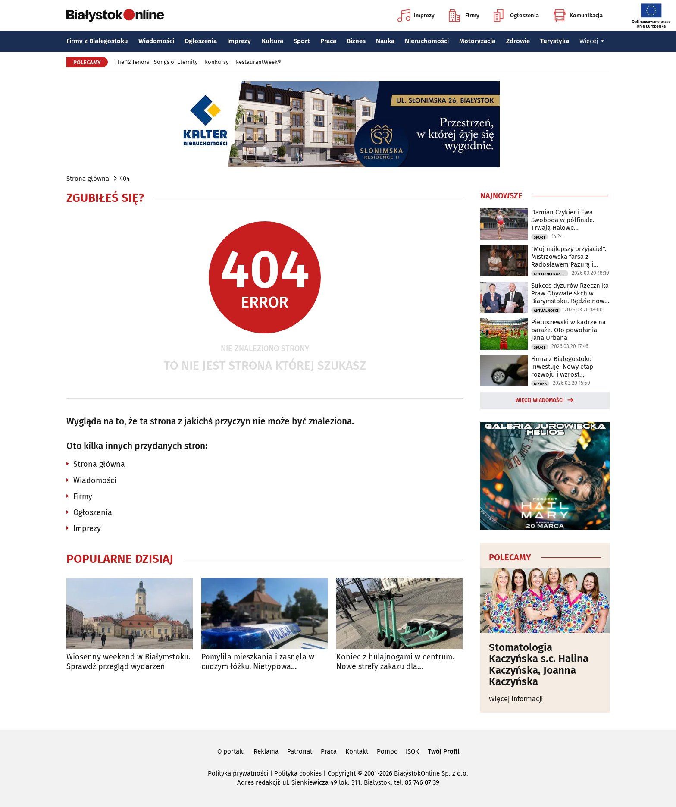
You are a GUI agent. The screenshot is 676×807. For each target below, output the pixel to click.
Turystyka (554, 41)
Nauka (385, 41)
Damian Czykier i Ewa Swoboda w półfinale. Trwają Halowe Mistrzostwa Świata (563, 220)
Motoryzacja (477, 41)
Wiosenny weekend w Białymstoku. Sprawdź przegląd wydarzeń (128, 662)
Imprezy (416, 15)
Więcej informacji (516, 699)
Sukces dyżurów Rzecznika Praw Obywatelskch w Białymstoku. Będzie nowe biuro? (570, 293)
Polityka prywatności (238, 773)
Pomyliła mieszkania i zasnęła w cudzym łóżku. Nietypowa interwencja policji (257, 662)
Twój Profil (443, 751)
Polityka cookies (298, 773)
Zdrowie (518, 41)
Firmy (464, 15)
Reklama (266, 751)
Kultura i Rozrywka (551, 274)
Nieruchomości (427, 41)
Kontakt (356, 751)
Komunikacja (578, 15)
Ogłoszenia (516, 15)
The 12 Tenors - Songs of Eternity (156, 62)
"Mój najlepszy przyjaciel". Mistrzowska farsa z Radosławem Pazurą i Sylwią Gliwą (569, 256)
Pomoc (387, 751)
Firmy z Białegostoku (97, 41)
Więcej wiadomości (540, 400)
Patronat (299, 751)
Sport (302, 41)
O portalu (231, 751)
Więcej (591, 41)
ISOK (412, 751)
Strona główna (87, 178)
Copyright (342, 773)
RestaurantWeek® (258, 62)
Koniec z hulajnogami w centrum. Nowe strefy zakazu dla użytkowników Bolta (395, 662)
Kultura (272, 41)
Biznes (356, 41)
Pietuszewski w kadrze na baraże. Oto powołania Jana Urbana (568, 330)
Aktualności (546, 310)
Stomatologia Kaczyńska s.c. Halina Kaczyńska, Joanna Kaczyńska (538, 665)
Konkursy (216, 62)
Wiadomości (156, 41)
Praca (328, 41)
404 (124, 178)
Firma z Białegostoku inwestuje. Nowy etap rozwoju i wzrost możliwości (562, 366)
